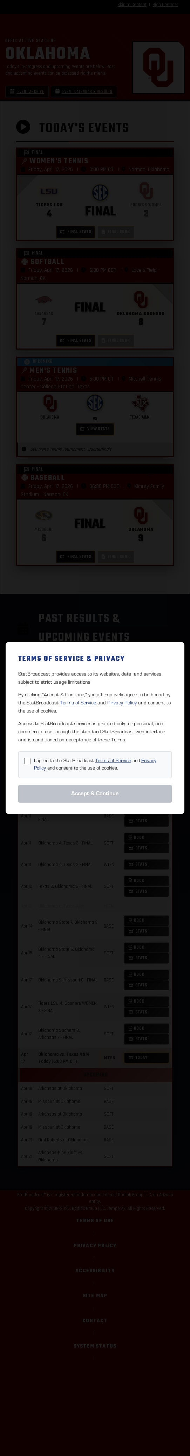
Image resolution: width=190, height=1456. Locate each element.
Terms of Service (78, 702)
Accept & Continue (95, 793)
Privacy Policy (122, 702)
